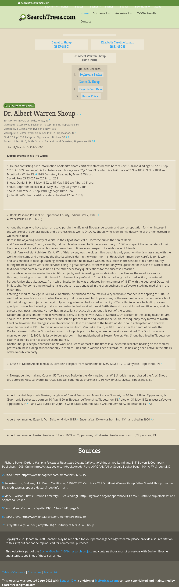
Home (84, 13)
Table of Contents (13, 572)
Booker (124, 7)
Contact (85, 21)
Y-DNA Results (146, 13)
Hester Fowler (91, 96)
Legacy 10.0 (68, 580)
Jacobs (157, 7)
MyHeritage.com (106, 580)
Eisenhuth (141, 7)
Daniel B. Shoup (89, 82)
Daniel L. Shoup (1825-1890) (62, 44)
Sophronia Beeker (91, 74)
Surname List (102, 13)
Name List (50, 572)
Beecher (50, 7)
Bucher (109, 7)
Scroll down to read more (19, 106)
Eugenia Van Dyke (90, 89)
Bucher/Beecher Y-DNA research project (66, 551)
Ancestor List (124, 13)
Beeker (79, 7)
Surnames (34, 572)
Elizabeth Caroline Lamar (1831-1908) (117, 44)
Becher (94, 7)
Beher (64, 7)
